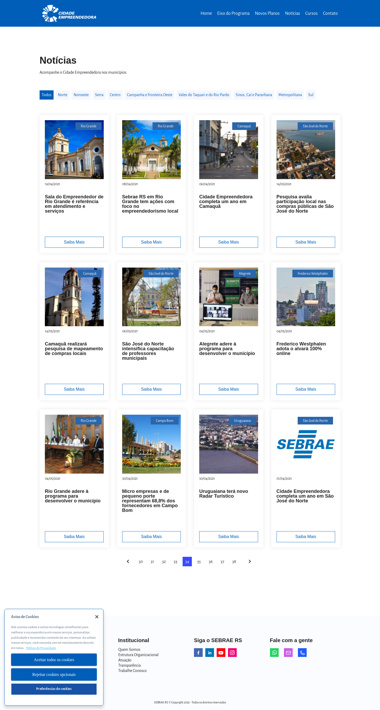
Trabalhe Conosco (132, 671)
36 (211, 561)
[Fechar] (97, 617)
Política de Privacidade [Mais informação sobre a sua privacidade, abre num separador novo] (41, 648)
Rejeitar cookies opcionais (54, 674)
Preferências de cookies (54, 689)
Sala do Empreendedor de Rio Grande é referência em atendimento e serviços (74, 204)
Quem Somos (129, 649)
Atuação (124, 660)
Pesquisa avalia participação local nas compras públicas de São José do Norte (305, 204)
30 (141, 561)
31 (152, 561)
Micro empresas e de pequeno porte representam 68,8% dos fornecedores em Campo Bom (150, 501)
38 (234, 561)
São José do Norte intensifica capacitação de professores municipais (148, 351)
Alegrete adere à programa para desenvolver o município (227, 348)
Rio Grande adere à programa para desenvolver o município (73, 496)
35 (199, 561)
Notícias (292, 13)
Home (206, 13)
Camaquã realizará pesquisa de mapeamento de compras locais (74, 348)
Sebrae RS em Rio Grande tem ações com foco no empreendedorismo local (150, 204)
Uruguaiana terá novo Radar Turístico (223, 494)
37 (222, 561)
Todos (46, 95)
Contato (330, 13)
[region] (54, 657)
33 (175, 561)
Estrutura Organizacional (138, 655)
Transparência (129, 665)
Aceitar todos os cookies (54, 659)
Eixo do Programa (233, 13)
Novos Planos (267, 13)
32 (164, 561)
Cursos (311, 13)
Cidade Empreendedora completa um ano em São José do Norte (305, 496)
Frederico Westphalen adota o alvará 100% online (301, 348)
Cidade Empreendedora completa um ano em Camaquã (226, 201)
